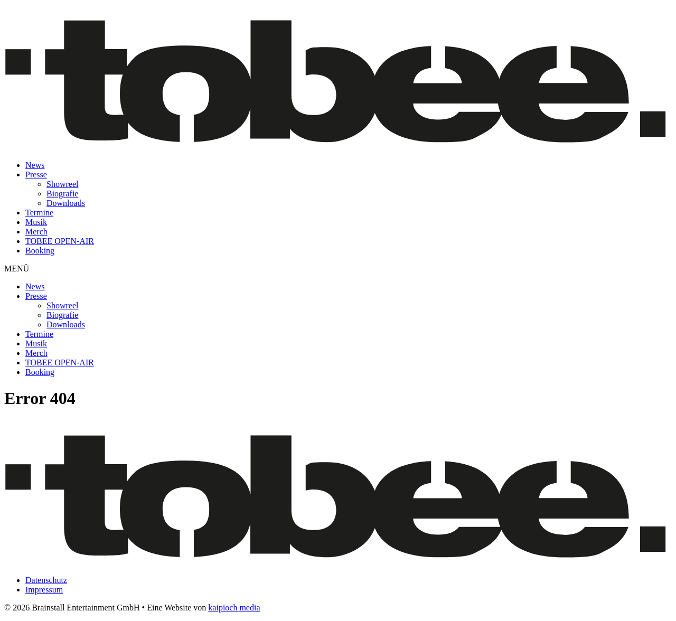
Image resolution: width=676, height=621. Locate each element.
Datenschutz (46, 580)
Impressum (44, 589)
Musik (36, 222)
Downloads (65, 203)
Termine (39, 212)
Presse (36, 174)
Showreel (62, 184)
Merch (36, 231)
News (34, 165)
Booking (39, 250)
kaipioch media (234, 607)
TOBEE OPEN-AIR (59, 241)
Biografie (62, 193)
